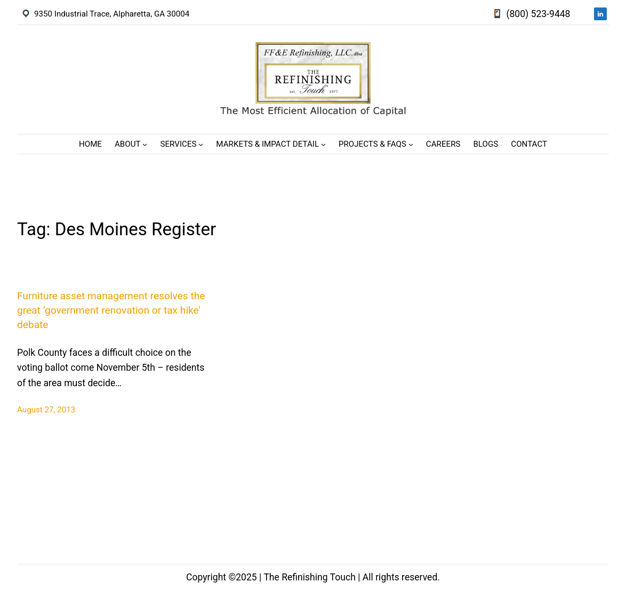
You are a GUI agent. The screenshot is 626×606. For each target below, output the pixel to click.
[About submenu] (144, 144)
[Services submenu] (200, 144)
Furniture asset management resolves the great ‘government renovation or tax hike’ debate (111, 310)
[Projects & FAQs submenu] (410, 144)
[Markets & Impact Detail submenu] (323, 144)
